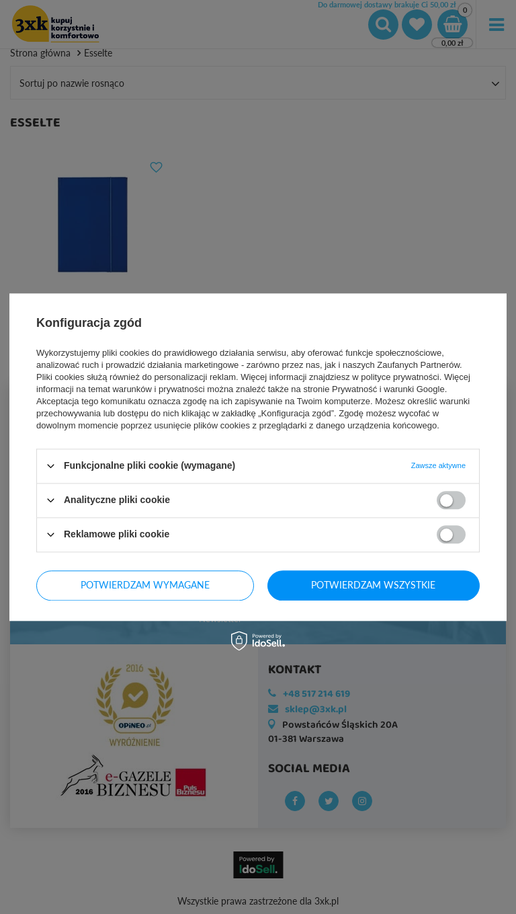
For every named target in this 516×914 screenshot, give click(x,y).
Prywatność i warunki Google (388, 389)
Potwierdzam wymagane (145, 585)
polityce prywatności (400, 377)
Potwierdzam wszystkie (373, 585)
